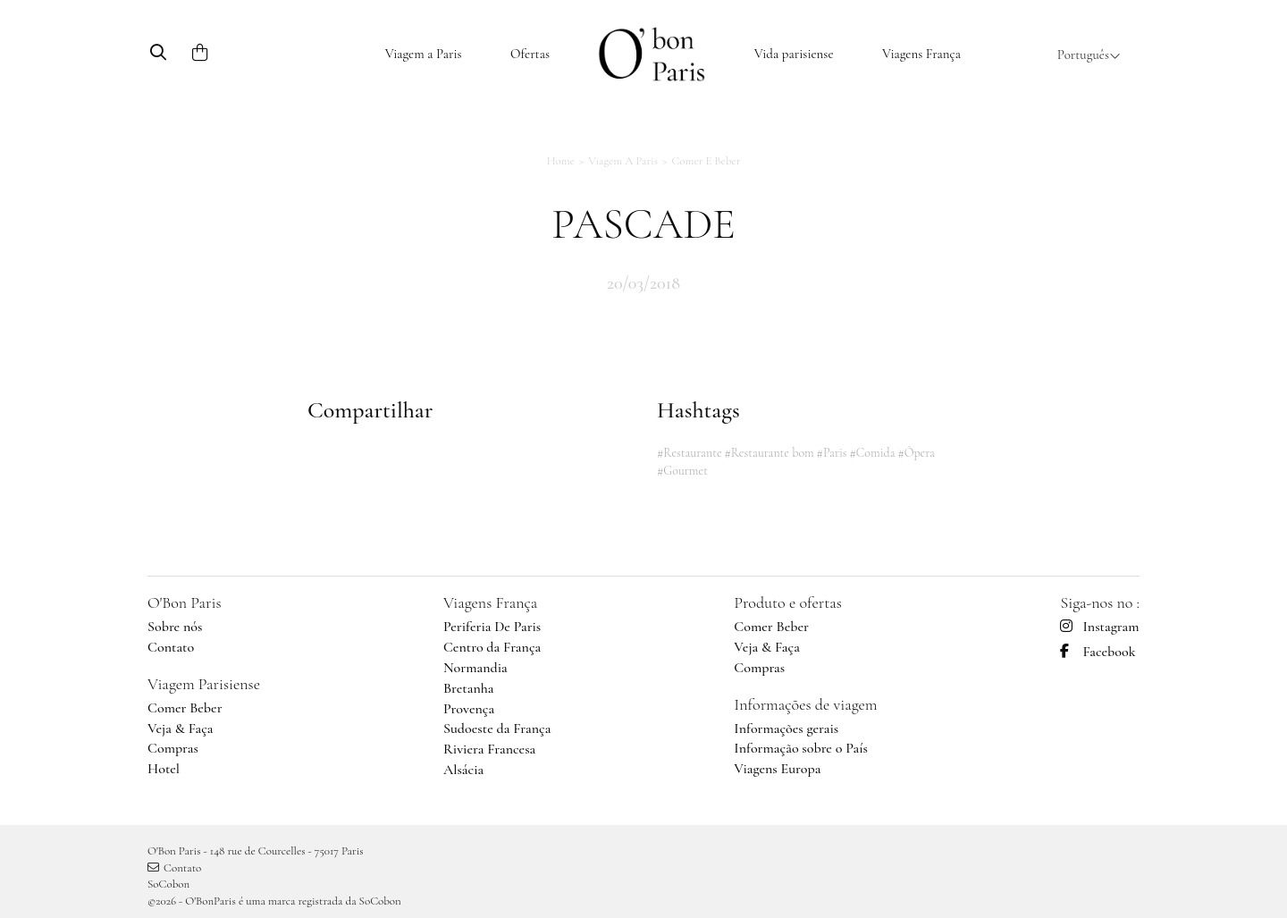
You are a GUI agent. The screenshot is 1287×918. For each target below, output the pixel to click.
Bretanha (468, 688)
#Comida (872, 452)
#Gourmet (682, 470)
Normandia (475, 668)
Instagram (1099, 627)
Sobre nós (174, 627)
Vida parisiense (794, 54)
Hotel (163, 769)
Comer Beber (185, 708)
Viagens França (921, 54)
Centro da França (492, 647)
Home (561, 161)
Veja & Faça (180, 728)
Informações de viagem (805, 704)
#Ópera (916, 452)
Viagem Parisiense (203, 684)
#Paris (832, 452)
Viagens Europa (777, 769)
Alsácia (463, 770)
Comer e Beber (705, 161)
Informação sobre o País (801, 748)
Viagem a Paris (423, 54)
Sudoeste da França (497, 728)
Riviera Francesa (489, 749)
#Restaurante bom (768, 452)
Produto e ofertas (788, 602)
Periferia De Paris (492, 627)
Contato (170, 647)
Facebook (1097, 652)
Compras (172, 748)
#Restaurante (689, 452)
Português (1089, 54)
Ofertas (530, 54)
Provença (468, 709)
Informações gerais (786, 728)
